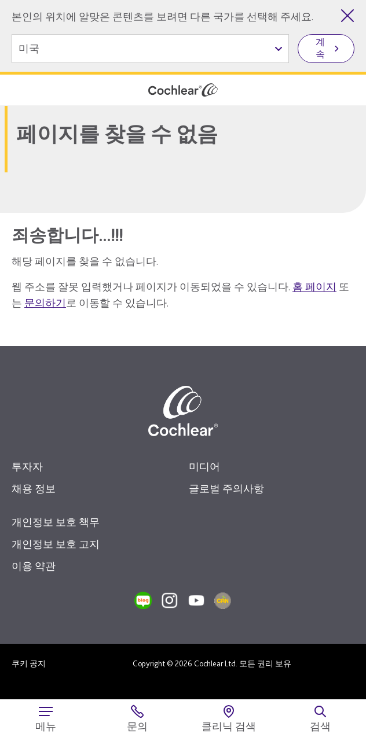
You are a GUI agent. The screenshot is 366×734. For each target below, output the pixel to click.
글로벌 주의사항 (226, 488)
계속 (320, 48)
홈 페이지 (314, 287)
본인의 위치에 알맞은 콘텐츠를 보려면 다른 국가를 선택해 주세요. (162, 16)
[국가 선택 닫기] (347, 16)
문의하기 (45, 303)
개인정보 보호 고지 (56, 544)
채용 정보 (34, 488)
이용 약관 (34, 566)
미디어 (204, 466)
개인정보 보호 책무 (56, 522)
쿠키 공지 (29, 663)
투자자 (27, 466)
